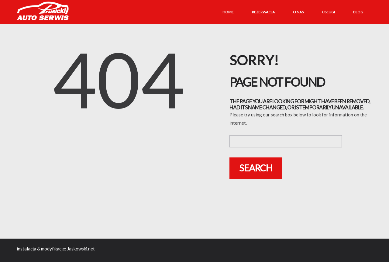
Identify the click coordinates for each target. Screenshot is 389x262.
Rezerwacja (263, 12)
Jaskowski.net (81, 248)
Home (228, 12)
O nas (298, 12)
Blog (358, 12)
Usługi (328, 12)
